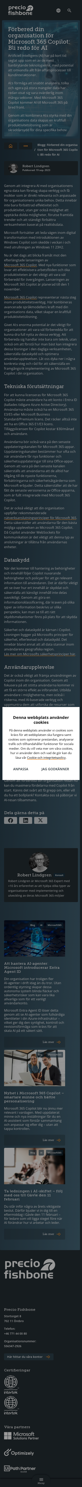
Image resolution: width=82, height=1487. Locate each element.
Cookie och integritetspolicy (46, 758)
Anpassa (20, 769)
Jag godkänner (55, 769)
